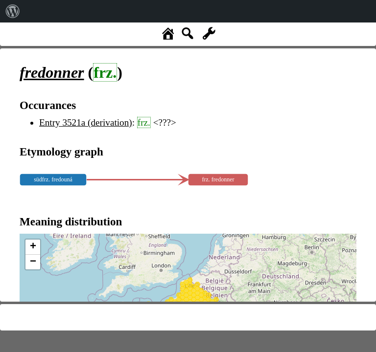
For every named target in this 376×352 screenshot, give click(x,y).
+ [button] (33, 247)
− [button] (33, 262)
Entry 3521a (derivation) (85, 122)
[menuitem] (12, 11)
